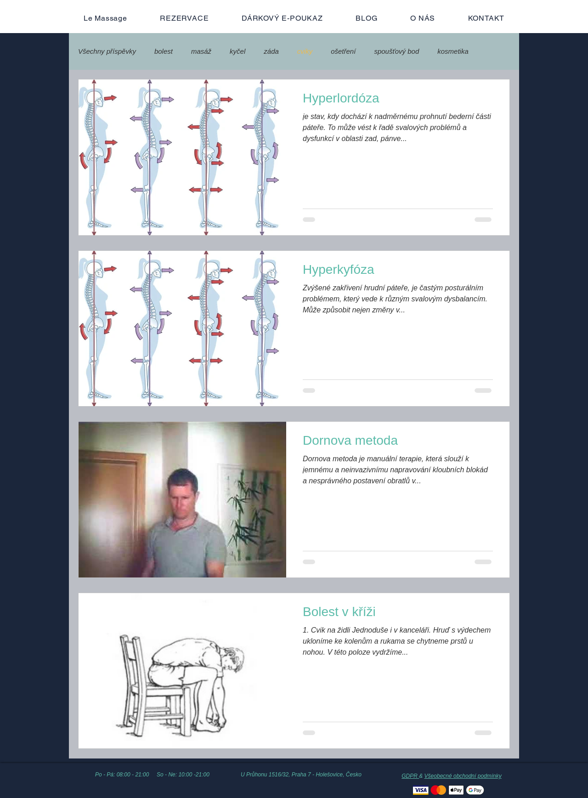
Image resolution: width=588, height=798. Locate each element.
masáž (201, 51)
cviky (304, 51)
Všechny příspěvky (107, 51)
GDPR (410, 776)
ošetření (343, 51)
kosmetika (453, 51)
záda (271, 51)
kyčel (237, 51)
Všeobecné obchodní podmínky (463, 776)
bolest (163, 51)
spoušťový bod (396, 51)
